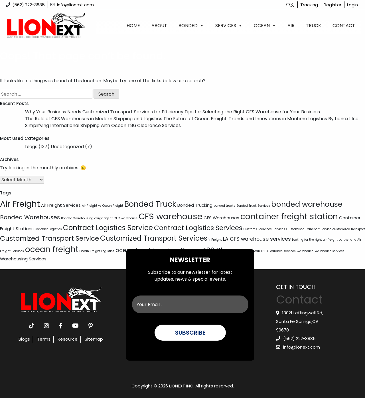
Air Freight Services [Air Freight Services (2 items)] (61, 205)
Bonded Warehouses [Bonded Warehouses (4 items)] (30, 217)
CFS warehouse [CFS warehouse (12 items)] (170, 216)
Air (291, 25)
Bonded (191, 25)
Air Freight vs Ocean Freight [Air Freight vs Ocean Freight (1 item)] (102, 206)
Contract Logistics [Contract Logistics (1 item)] (48, 229)
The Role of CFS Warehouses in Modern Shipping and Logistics (93, 118)
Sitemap (94, 339)
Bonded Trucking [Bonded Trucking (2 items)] (194, 205)
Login (352, 5)
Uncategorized (67, 146)
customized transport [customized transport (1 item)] (348, 229)
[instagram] (46, 326)
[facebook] (60, 326)
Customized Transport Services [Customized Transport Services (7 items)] (153, 238)
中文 (290, 5)
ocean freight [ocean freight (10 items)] (51, 249)
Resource (68, 339)
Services (228, 25)
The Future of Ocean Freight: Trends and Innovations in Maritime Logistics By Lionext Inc (260, 118)
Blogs (24, 339)
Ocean (265, 25)
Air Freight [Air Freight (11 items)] (20, 204)
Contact (343, 25)
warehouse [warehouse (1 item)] (305, 251)
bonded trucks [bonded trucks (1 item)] (224, 206)
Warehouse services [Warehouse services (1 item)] (329, 251)
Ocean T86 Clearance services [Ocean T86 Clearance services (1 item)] (273, 251)
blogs (31, 146)
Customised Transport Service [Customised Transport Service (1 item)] (308, 229)
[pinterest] (90, 326)
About (159, 25)
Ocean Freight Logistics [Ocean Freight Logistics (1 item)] (97, 251)
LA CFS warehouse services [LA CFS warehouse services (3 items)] (257, 239)
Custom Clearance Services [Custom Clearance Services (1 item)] (264, 229)
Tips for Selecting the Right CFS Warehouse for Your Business (252, 111)
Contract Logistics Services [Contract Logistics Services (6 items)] (198, 227)
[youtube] (75, 326)
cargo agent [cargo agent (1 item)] (103, 218)
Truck (313, 25)
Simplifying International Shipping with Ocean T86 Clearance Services (103, 125)
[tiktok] (31, 326)
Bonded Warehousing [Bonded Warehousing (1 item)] (77, 218)
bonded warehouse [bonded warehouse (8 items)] (306, 204)
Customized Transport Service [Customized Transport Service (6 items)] (49, 238)
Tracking (309, 5)
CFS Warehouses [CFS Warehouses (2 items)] (221, 218)
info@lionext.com (75, 5)
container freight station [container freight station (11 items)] (289, 216)
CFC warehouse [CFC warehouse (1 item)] (125, 218)
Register (332, 5)
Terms (43, 339)
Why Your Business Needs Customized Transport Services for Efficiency (104, 111)
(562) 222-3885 (28, 5)
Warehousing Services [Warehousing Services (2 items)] (23, 259)
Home (133, 25)
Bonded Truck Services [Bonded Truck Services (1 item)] (253, 206)
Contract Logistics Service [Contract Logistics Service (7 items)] (108, 228)
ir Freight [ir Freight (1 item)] (215, 240)
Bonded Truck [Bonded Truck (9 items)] (150, 204)
